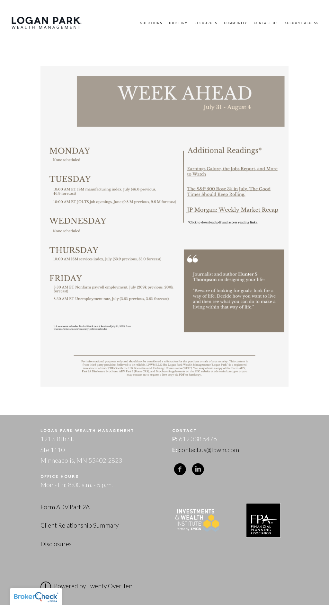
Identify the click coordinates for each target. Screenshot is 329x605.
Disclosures (56, 544)
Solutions (151, 23)
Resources (206, 23)
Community (235, 23)
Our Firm (178, 23)
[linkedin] (198, 469)
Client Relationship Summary (79, 525)
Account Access (302, 23)
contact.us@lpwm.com (209, 449)
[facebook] (180, 469)
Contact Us (266, 23)
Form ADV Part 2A (65, 507)
